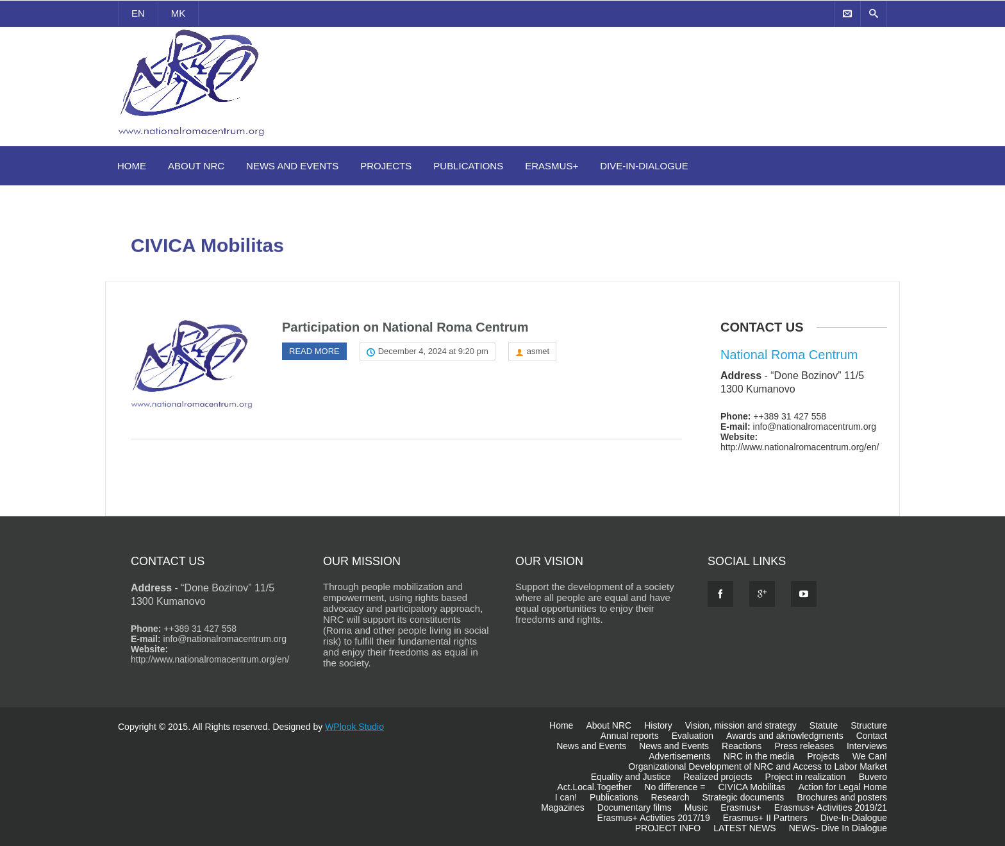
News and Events (292, 165)
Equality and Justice (631, 777)
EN (138, 13)
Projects (385, 165)
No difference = (674, 787)
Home (131, 165)
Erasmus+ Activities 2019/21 (830, 807)
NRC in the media (759, 756)
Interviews (867, 746)
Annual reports (630, 736)
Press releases (804, 746)
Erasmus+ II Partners (765, 818)
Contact (871, 736)
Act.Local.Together (594, 787)
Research (670, 797)
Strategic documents (743, 797)
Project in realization (805, 777)
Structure (869, 725)
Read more (314, 351)
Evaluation (692, 736)
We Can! (869, 756)
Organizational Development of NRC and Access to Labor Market (757, 766)
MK (178, 13)
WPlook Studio (354, 727)
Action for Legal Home (842, 787)
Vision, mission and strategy (741, 725)
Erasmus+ (551, 165)
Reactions (741, 746)
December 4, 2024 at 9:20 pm (433, 351)
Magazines (563, 807)
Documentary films (634, 807)
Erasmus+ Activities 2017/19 (653, 818)
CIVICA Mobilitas (751, 787)
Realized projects (717, 777)
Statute (824, 725)
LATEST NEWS (744, 828)
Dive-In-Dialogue (644, 165)
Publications (468, 165)
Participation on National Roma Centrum (405, 327)
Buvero (873, 777)
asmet (538, 351)
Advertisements (679, 756)
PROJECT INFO (668, 828)
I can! (566, 797)
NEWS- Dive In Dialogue (838, 828)
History (658, 725)
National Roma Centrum (789, 355)
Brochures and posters (842, 797)
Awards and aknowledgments (784, 736)
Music (696, 807)
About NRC (196, 165)
